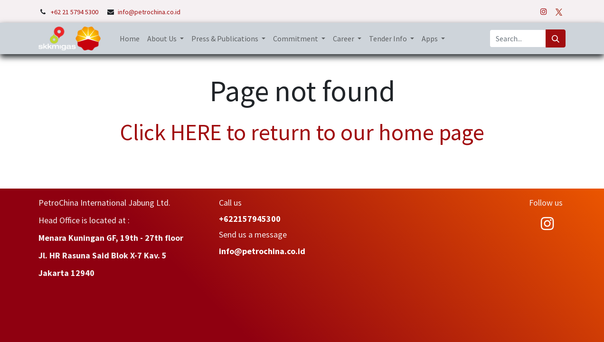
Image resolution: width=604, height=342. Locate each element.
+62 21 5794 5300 (75, 12)
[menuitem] (129, 38)
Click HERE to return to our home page (302, 132)
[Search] (556, 38)
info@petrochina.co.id (149, 12)
